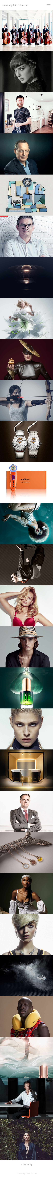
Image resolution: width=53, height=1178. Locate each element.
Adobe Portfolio (31, 1173)
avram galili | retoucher (16, 5)
